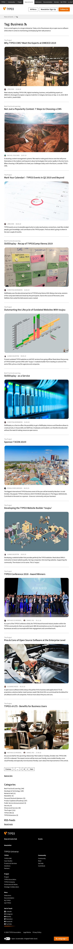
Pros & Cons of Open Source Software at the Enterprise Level (35, 644)
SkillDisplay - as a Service (17, 378)
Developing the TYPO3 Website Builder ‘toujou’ (29, 511)
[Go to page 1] (14, 774)
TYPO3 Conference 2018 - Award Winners (25, 578)
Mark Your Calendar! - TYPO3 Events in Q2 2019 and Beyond (35, 179)
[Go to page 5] (27, 774)
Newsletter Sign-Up (48, 9)
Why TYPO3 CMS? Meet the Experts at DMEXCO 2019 (31, 43)
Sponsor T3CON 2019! (15, 445)
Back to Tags (8, 781)
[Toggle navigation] (33, 9)
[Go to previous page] (8, 774)
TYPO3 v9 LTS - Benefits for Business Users (26, 711)
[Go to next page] (32, 774)
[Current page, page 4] (24, 774)
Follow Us (64, 9)
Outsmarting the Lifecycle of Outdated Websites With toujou (36, 312)
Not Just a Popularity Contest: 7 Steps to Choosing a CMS (33, 110)
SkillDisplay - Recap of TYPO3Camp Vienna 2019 (29, 245)
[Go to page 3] (21, 774)
